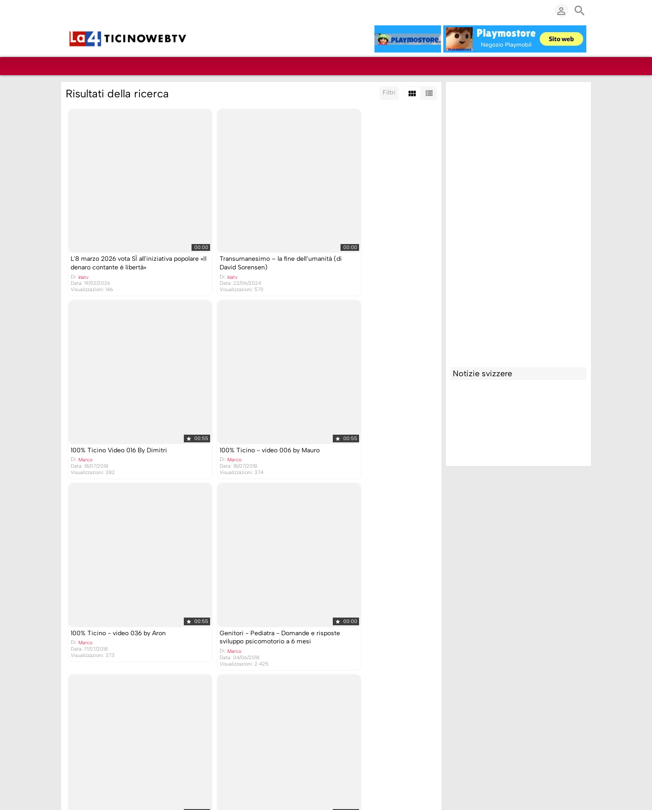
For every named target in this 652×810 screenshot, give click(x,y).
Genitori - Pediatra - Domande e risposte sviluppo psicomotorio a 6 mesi (367, 411)
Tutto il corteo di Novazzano (357, 578)
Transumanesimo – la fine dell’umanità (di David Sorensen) (249, 239)
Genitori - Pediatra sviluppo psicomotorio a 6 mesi (110, 583)
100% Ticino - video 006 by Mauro (120, 403)
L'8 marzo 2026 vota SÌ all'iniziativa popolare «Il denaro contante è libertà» (125, 239)
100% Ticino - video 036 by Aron (240, 403)
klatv (82, 253)
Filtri (389, 92)
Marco (332, 245)
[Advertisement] (518, 222)
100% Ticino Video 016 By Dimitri (365, 235)
